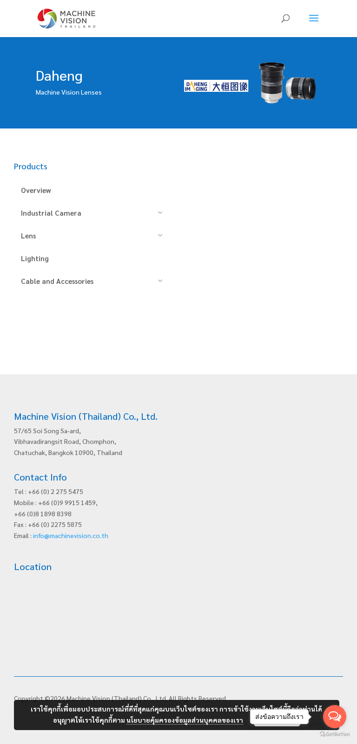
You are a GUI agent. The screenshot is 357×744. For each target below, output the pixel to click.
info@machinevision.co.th (70, 535)
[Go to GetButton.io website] (335, 734)
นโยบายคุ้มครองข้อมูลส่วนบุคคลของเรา (184, 720)
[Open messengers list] (334, 716)
